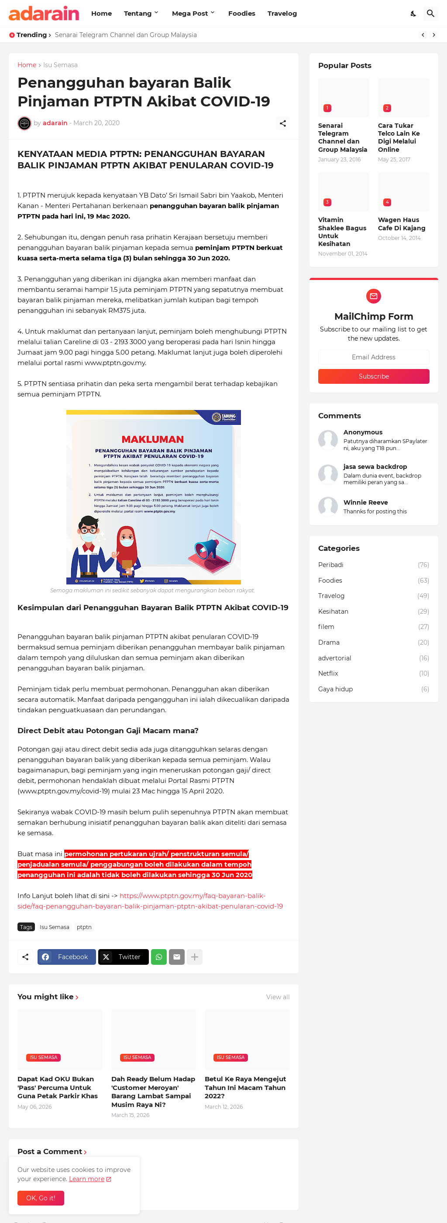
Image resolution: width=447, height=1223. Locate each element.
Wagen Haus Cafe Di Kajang (402, 224)
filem (374, 627)
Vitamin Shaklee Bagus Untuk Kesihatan (342, 232)
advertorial (374, 658)
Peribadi (374, 565)
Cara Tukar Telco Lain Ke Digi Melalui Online (399, 138)
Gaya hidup (374, 689)
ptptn (84, 927)
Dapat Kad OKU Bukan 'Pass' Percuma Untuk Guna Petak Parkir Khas (57, 1087)
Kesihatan (374, 612)
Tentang (138, 13)
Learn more (86, 1179)
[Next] (434, 35)
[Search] (430, 13)
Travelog (282, 13)
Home (101, 13)
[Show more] (195, 957)
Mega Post (190, 13)
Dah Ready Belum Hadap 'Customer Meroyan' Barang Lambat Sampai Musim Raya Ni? (153, 1092)
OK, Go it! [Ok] (40, 1198)
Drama (374, 643)
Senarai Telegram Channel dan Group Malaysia (126, 35)
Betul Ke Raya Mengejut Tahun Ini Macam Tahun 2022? (245, 1087)
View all (278, 997)
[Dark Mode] (413, 13)
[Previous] (423, 35)
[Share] (283, 123)
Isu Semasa (60, 65)
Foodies (241, 13)
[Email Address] (374, 357)
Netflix (374, 674)
